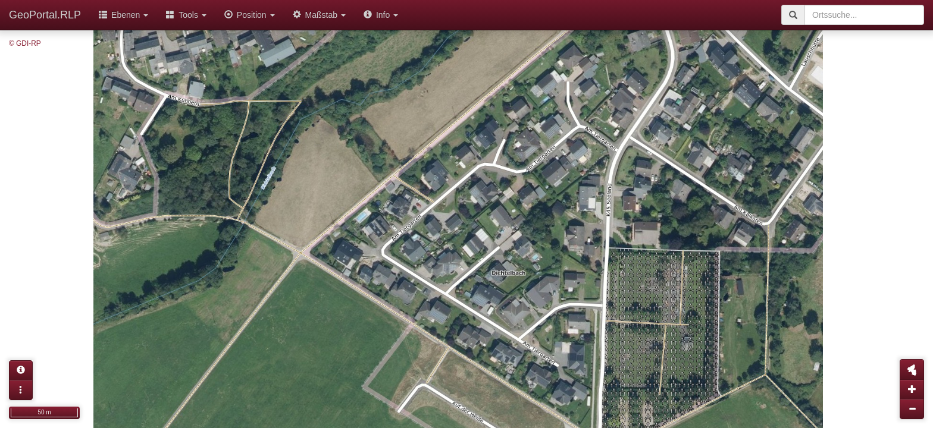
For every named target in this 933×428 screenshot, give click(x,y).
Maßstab (319, 15)
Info (381, 15)
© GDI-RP (25, 43)
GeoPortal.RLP (45, 15)
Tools (186, 15)
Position (249, 15)
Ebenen (123, 15)
